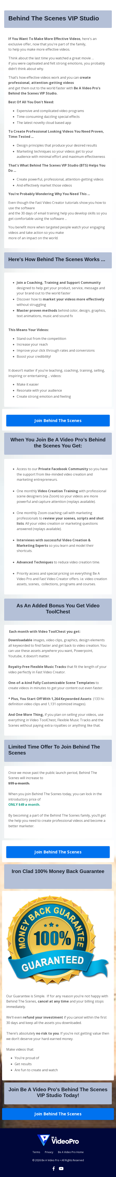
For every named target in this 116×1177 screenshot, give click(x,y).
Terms (36, 1152)
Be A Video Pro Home (71, 1152)
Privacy (49, 1152)
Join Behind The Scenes (58, 420)
